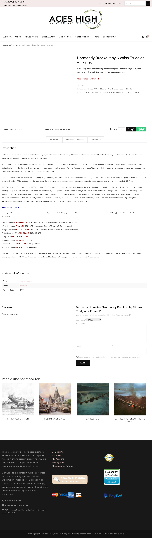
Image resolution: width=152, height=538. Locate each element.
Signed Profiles (82, 37)
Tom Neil (137, 92)
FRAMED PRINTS (31, 37)
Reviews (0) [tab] (96, 139)
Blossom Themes (86, 534)
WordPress (108, 534)
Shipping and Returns (62, 466)
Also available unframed (88, 79)
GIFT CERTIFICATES (111, 37)
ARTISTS (7, 37)
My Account (58, 458)
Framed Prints (25, 285)
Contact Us (57, 451)
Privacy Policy (59, 462)
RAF (110, 92)
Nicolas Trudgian (119, 89)
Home (4, 45)
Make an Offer (65, 37)
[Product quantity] (121, 129)
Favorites (56, 455)
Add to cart (131, 129)
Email (115, 346)
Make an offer (141, 129)
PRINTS (18, 37)
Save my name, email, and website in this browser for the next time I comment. (109, 357)
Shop (9, 45)
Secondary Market (120, 92)
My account (117, 3)
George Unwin (93, 92)
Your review (81, 323)
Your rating (81, 320)
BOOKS (96, 37)
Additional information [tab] (75, 139)
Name (79, 346)
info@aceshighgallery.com (16, 5)
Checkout (107, 3)
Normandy (104, 92)
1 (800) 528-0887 (14, 1)
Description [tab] (54, 139)
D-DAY (84, 92)
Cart (99, 3)
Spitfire (130, 92)
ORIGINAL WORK (48, 37)
